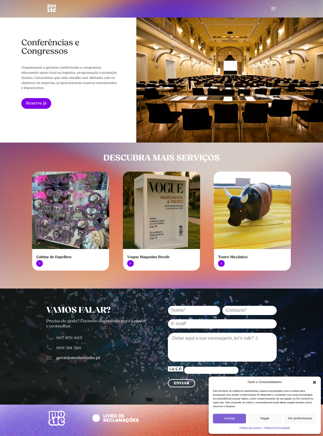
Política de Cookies (251, 428)
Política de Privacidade (277, 428)
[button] (314, 382)
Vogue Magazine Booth (148, 257)
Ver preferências (300, 418)
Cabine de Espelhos (53, 257)
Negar (264, 418)
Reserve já (36, 103)
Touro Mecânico (233, 257)
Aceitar (229, 418)
